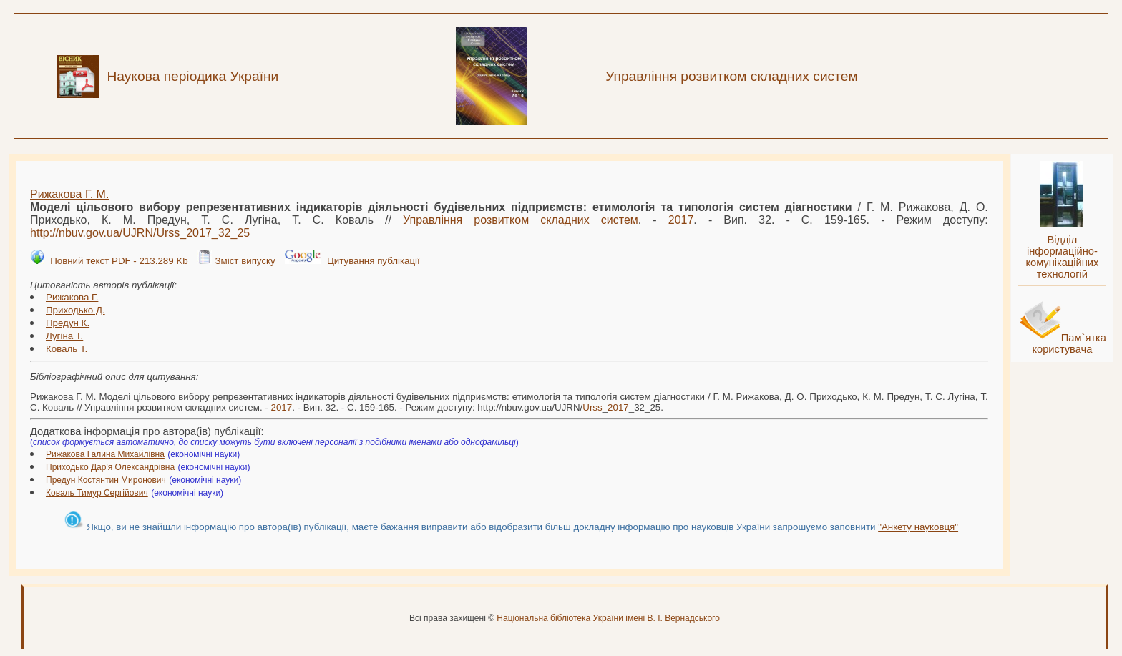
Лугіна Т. (64, 336)
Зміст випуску (245, 260)
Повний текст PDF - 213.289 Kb (117, 260)
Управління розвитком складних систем (520, 220)
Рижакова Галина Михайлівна (105, 454)
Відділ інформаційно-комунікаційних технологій (1061, 257)
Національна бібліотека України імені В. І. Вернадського (608, 618)
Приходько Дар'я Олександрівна (110, 467)
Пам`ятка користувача (1069, 343)
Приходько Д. (75, 310)
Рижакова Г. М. (69, 194)
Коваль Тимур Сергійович (97, 493)
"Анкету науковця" (918, 527)
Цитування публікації (373, 260)
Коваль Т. (66, 348)
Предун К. (67, 323)
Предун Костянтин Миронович (106, 480)
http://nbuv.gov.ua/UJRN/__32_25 (140, 233)
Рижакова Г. (72, 297)
